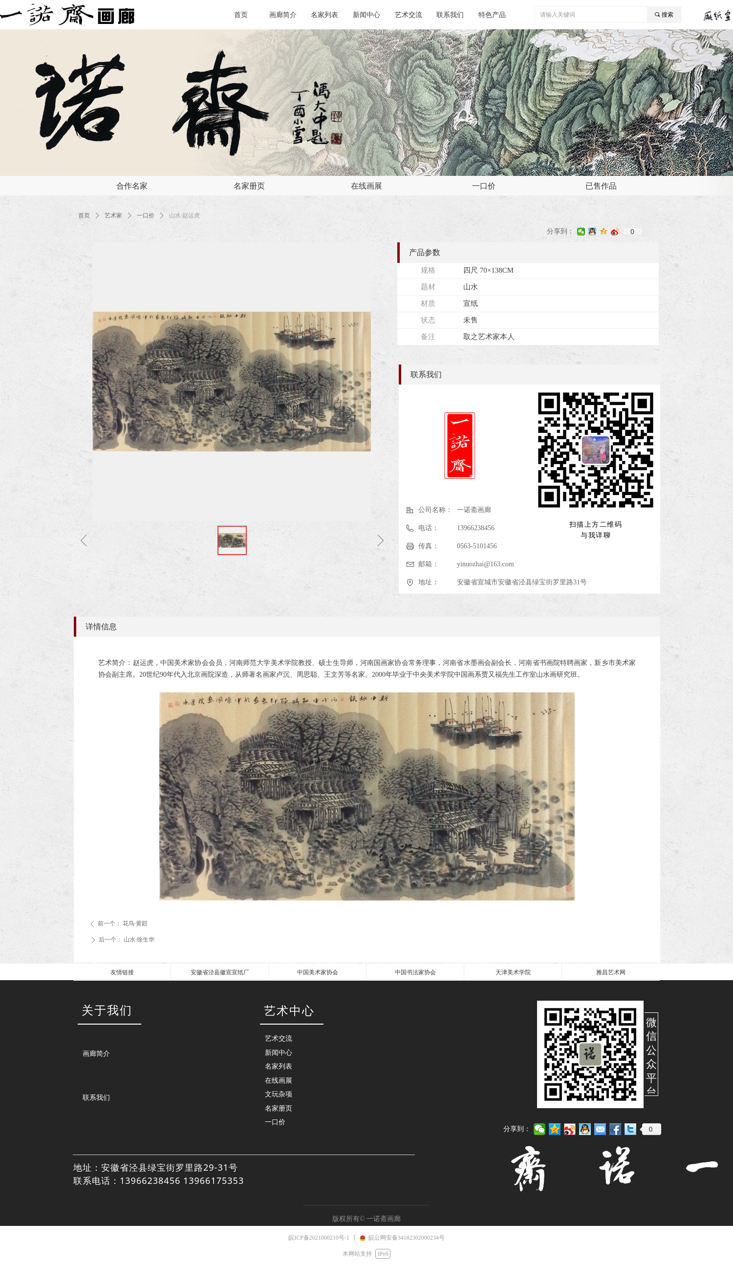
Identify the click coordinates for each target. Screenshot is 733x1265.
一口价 (145, 215)
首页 (84, 215)
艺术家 (113, 215)
